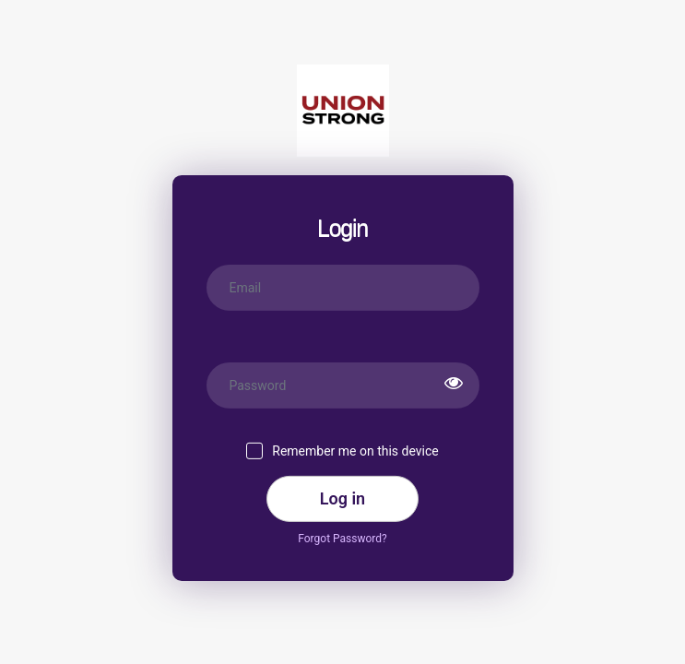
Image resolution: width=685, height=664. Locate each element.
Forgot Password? (342, 537)
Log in (342, 498)
